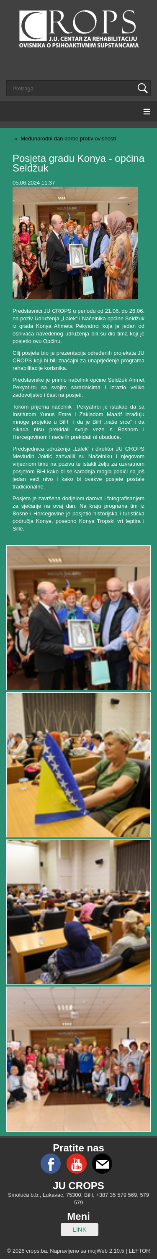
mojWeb (98, 1251)
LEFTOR (139, 1251)
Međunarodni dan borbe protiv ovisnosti (68, 138)
